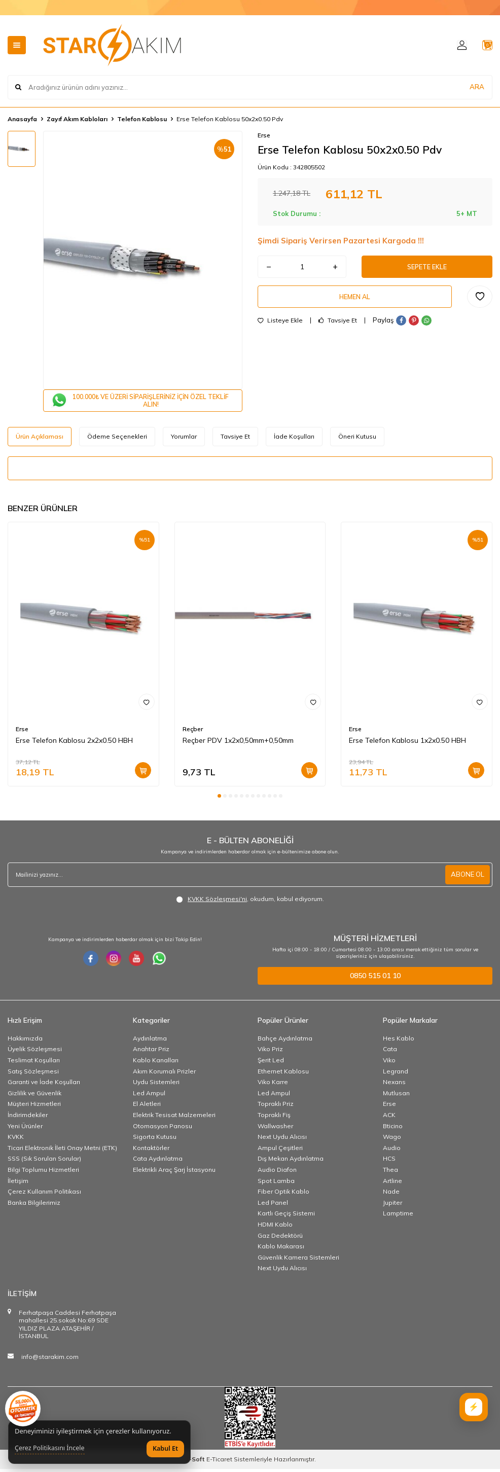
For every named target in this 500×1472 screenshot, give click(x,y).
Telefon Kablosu (142, 119)
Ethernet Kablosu (283, 1074)
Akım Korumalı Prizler (164, 1074)
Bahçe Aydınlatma (285, 1041)
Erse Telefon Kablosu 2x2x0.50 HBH (74, 743)
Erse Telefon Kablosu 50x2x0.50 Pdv (229, 119)
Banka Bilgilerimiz (34, 1205)
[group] (143, 260)
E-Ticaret (219, 1462)
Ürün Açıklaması (39, 439)
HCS (389, 1162)
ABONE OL (466, 877)
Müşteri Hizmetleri (34, 1107)
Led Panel (273, 1205)
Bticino (393, 1129)
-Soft (195, 1462)
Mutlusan (396, 1096)
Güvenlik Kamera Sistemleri (298, 1260)
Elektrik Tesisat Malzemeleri (174, 1118)
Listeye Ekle (280, 327)
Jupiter (392, 1205)
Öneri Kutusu (357, 439)
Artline (392, 1184)
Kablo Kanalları (155, 1063)
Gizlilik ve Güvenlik (34, 1096)
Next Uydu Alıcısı (282, 1139)
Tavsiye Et (337, 327)
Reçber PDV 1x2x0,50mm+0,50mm (238, 743)
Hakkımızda (25, 1041)
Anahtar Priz (151, 1052)
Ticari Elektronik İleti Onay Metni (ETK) (62, 1151)
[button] (219, 799)
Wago (392, 1139)
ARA (477, 87)
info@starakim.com (50, 1359)
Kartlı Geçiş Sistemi (286, 1216)
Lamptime (398, 1216)
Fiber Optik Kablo (283, 1194)
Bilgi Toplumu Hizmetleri (43, 1172)
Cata (390, 1052)
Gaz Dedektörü (280, 1238)
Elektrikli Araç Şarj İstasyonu (174, 1172)
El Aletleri (147, 1107)
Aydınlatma (150, 1041)
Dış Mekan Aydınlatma (291, 1162)
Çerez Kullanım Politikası (44, 1194)
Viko (389, 1063)
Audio (392, 1151)
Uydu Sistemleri (156, 1085)
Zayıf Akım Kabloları (77, 119)
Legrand (395, 1074)
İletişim (18, 1184)
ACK (389, 1118)
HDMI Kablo (275, 1227)
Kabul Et (165, 1448)
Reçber (193, 732)
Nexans (394, 1085)
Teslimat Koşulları (34, 1063)
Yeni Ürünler (25, 1129)
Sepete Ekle (427, 268)
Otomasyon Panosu (162, 1129)
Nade (391, 1194)
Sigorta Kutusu (154, 1139)
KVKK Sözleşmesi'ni (217, 902)
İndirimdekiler (28, 1118)
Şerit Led (271, 1063)
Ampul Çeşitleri (280, 1151)
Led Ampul (149, 1096)
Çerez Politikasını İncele (50, 1448)
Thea (390, 1172)
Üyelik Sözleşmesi (35, 1052)
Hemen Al (355, 301)
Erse (264, 135)
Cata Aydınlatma (158, 1162)
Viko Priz (270, 1052)
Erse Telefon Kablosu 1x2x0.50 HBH (407, 743)
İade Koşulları (294, 439)
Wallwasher (275, 1129)
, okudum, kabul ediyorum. (250, 902)
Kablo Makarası (281, 1249)
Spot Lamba (276, 1184)
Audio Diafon (277, 1172)
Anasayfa (22, 119)
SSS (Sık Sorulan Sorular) (44, 1162)
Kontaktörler (151, 1151)
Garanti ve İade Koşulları (44, 1085)
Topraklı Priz (276, 1107)
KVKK (16, 1139)
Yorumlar (184, 439)
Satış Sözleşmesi (33, 1074)
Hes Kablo (398, 1041)
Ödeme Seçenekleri (117, 439)
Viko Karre (273, 1085)
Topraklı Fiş (274, 1118)
